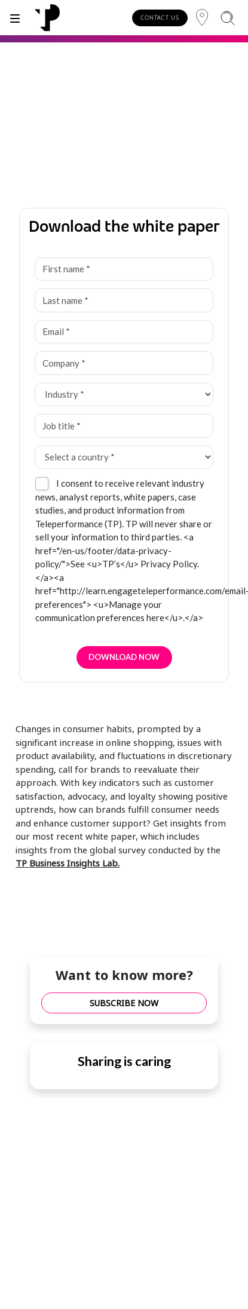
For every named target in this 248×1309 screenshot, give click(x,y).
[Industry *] (124, 394)
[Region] (202, 17)
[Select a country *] (124, 457)
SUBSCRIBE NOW (124, 1003)
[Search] (227, 17)
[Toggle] (15, 17)
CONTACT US (159, 17)
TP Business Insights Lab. (68, 863)
